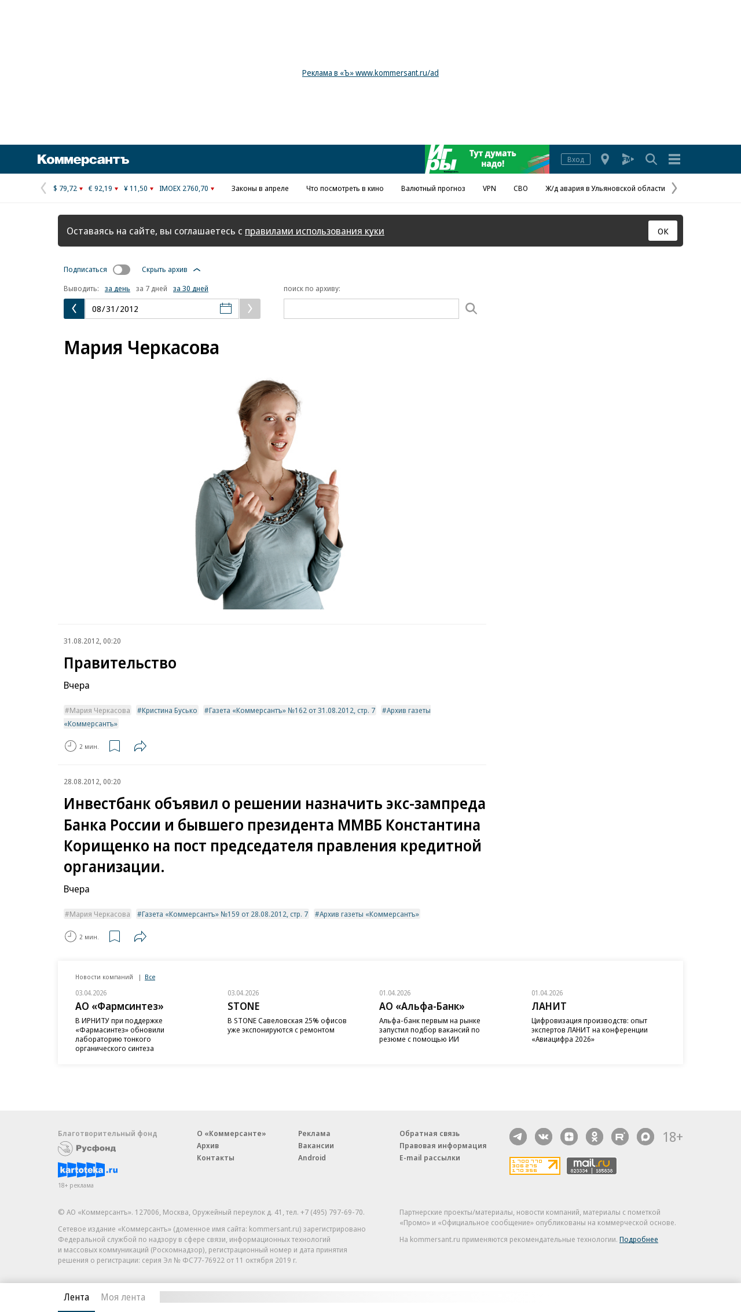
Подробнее (638, 1239)
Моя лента (123, 1297)
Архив (208, 1145)
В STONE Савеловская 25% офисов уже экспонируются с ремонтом (287, 1025)
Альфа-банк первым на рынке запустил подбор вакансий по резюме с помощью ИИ (429, 1029)
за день (117, 288)
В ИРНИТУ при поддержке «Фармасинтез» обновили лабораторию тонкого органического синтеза (119, 1034)
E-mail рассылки (429, 1157)
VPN (489, 188)
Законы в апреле (260, 188)
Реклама (314, 1133)
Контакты (215, 1157)
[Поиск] (471, 309)
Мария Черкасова (99, 710)
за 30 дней (190, 288)
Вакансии (316, 1145)
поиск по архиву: (312, 288)
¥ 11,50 (136, 188)
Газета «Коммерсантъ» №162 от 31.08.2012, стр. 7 (292, 710)
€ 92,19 (100, 188)
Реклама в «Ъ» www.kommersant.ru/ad (370, 72)
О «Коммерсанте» (231, 1133)
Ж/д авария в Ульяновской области (605, 188)
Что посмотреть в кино (345, 188)
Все (150, 976)
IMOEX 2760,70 (183, 188)
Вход (575, 159)
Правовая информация (443, 1145)
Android (312, 1157)
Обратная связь (429, 1133)
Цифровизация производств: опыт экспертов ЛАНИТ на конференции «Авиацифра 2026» (589, 1029)
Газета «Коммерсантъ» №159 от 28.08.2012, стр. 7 (225, 914)
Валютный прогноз (433, 188)
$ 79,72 (65, 188)
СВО (520, 188)
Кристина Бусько (169, 710)
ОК (663, 231)
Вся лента (623, 1297)
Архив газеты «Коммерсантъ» (369, 914)
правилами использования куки (314, 230)
